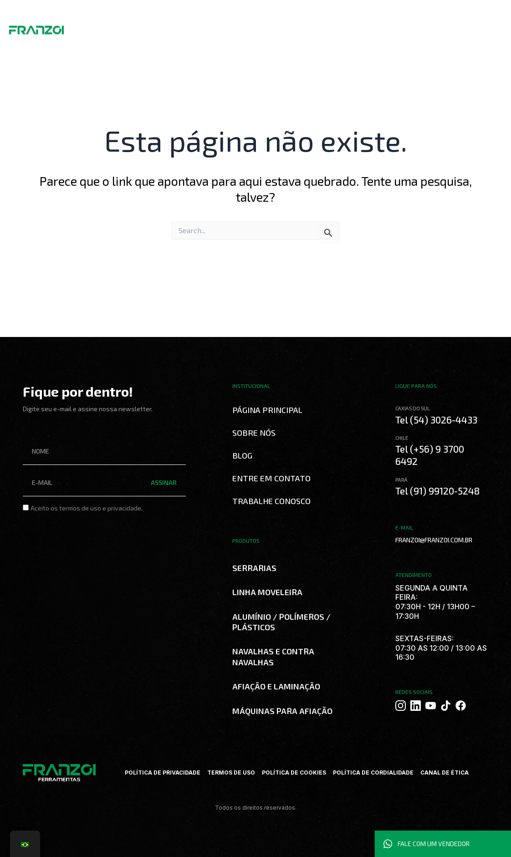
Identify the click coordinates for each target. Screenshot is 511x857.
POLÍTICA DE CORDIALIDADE (373, 772)
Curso (213, 27)
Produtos (154, 27)
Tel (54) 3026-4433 (436, 419)
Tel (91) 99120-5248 (437, 490)
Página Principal (267, 409)
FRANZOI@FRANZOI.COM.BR (433, 540)
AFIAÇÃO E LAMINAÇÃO (276, 686)
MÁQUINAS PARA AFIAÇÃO (282, 711)
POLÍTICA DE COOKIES (294, 772)
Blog (234, 27)
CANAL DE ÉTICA (444, 772)
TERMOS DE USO (231, 772)
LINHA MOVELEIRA (267, 592)
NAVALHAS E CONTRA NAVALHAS (273, 656)
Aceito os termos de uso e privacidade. (87, 508)
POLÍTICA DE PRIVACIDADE (162, 772)
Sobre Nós (118, 27)
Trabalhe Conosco (270, 27)
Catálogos (186, 27)
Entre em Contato (271, 478)
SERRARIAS (254, 568)
